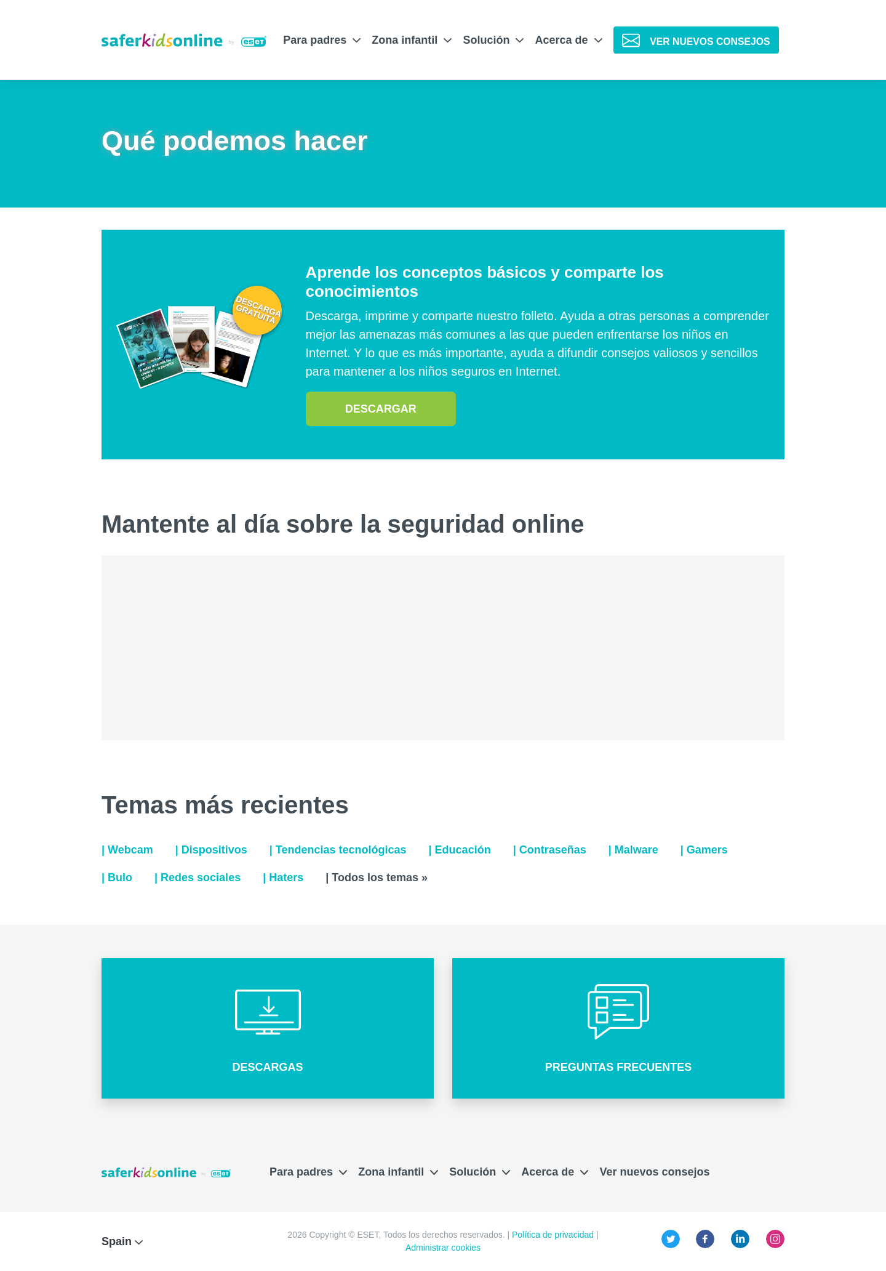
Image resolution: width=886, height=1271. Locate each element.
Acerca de (568, 40)
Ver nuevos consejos (654, 1172)
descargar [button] (381, 409)
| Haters (283, 877)
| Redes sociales (197, 877)
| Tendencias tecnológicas (338, 850)
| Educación (460, 850)
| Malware (633, 850)
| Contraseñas (549, 850)
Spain (122, 1241)
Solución (493, 40)
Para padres (322, 40)
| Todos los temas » (376, 877)
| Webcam (127, 850)
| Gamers (704, 850)
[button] (268, 1028)
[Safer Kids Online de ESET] (184, 40)
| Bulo (117, 877)
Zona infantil (412, 40)
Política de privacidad (554, 1235)
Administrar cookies (443, 1248)
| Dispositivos (211, 850)
